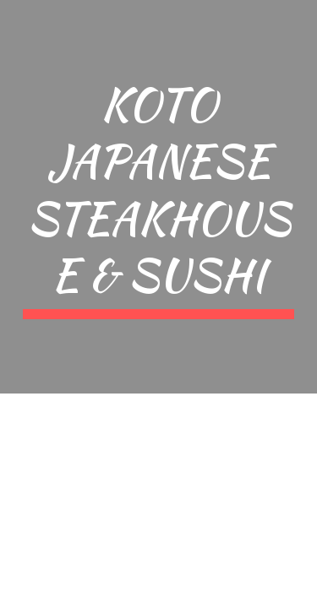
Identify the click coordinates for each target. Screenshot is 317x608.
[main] (159, 197)
